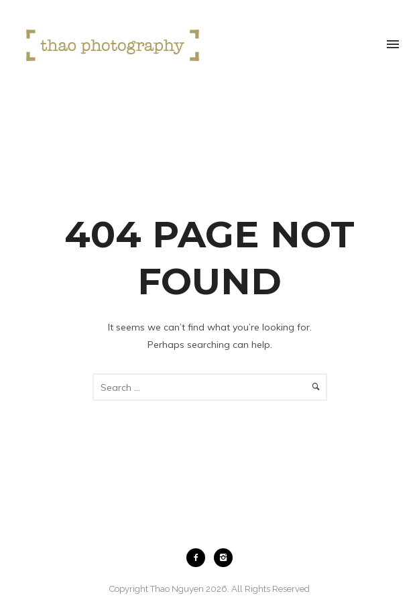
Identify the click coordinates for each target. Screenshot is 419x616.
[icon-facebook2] (199, 557)
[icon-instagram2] (223, 557)
